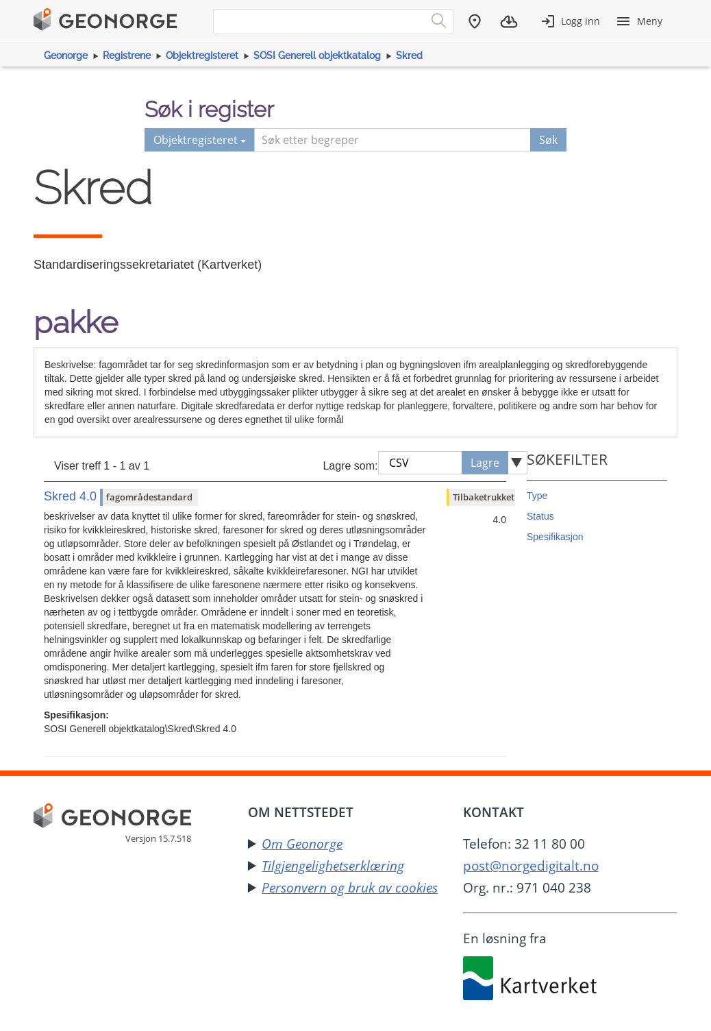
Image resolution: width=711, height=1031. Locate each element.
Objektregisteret (202, 55)
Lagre (485, 462)
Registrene (127, 55)
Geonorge (66, 55)
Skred (409, 55)
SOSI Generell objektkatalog (317, 55)
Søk (548, 139)
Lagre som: (350, 466)
